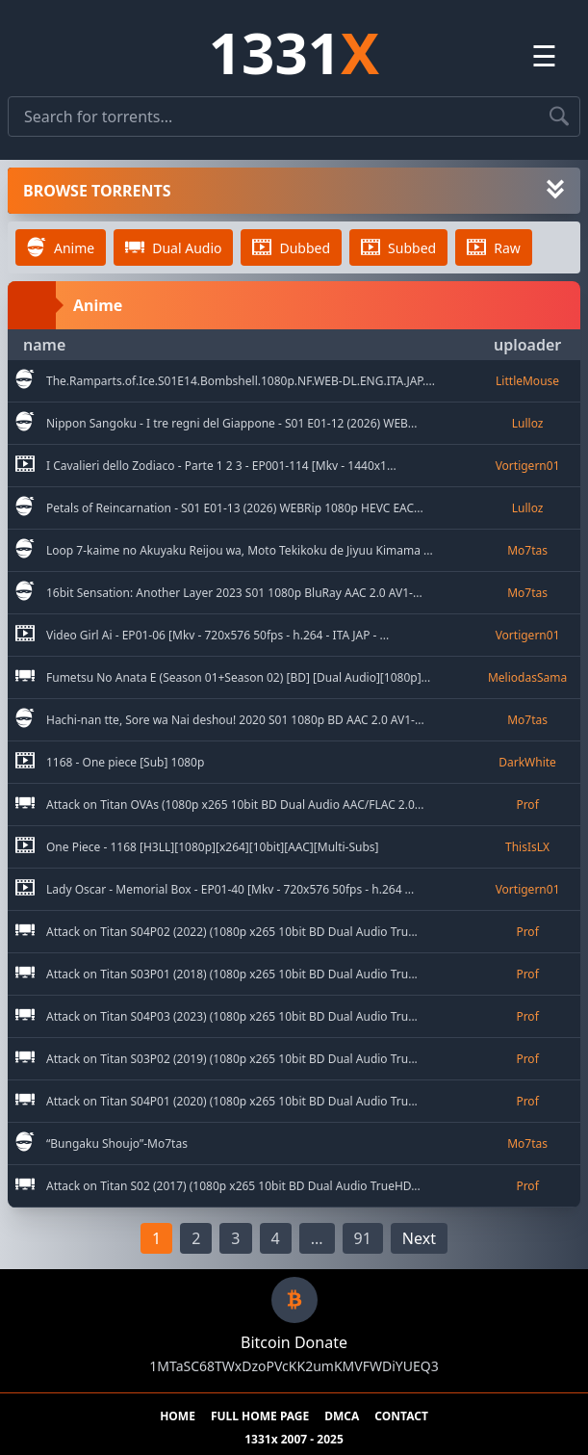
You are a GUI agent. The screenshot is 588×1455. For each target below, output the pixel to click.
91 (362, 1238)
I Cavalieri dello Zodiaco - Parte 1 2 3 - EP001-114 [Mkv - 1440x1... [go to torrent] (221, 466)
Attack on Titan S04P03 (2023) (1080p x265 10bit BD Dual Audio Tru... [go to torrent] (232, 1017)
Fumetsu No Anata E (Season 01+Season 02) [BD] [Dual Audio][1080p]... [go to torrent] (238, 678)
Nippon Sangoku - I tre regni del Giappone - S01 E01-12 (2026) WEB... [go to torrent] (231, 423)
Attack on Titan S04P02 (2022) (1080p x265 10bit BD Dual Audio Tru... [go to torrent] (232, 932)
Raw (494, 247)
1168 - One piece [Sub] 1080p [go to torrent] (125, 762)
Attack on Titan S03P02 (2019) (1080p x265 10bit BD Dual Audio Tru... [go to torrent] (232, 1059)
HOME (177, 1416)
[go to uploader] (527, 381)
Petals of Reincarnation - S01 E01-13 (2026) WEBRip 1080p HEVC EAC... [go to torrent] (234, 508)
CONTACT (401, 1416)
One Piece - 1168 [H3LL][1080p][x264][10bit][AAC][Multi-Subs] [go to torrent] (212, 847)
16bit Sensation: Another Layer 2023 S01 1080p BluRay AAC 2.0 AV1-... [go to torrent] (234, 593)
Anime (60, 247)
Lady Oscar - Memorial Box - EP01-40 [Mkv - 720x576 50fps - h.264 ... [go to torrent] (230, 889)
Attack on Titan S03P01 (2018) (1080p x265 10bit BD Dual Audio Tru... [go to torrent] (232, 974)
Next (419, 1238)
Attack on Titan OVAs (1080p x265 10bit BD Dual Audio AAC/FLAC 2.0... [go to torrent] (234, 805)
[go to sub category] (25, 381)
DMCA (341, 1416)
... (317, 1238)
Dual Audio (173, 247)
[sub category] (25, 381)
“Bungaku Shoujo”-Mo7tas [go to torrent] (117, 1144)
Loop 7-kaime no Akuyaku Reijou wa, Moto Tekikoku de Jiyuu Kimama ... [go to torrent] (239, 551)
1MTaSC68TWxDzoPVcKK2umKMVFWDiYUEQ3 (293, 1366)
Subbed (398, 247)
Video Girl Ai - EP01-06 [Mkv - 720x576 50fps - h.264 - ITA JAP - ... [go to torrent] (217, 635)
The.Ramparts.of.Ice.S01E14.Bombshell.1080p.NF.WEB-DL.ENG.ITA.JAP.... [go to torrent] (240, 381)
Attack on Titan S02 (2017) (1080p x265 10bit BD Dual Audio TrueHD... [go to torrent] (233, 1186)
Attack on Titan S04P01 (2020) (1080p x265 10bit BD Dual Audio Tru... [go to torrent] (232, 1101)
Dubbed (291, 247)
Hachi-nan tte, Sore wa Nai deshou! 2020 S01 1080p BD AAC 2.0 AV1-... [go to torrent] (235, 720)
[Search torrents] (559, 116)
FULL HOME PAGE (260, 1416)
